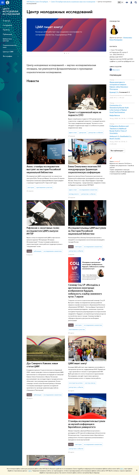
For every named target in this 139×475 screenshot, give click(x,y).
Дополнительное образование (53, 449)
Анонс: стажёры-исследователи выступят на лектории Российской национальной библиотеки (85, 115)
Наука (72, 420)
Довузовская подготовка (56, 433)
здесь (121, 469)
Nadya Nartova (115, 115)
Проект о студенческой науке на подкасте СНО (43, 114)
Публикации (7, 34)
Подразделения (32, 433)
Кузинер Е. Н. (114, 92)
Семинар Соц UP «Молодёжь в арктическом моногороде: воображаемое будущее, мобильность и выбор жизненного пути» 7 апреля (43, 233)
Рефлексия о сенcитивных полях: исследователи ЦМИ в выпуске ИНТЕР (84, 169)
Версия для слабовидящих (35, 459)
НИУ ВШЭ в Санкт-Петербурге (37, 413)
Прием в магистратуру (55, 442)
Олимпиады (52, 436)
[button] (28, 35)
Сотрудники (7, 25)
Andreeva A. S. (114, 136)
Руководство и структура (35, 430)
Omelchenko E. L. (125, 136)
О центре (6, 21)
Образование (54, 420)
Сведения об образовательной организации (32, 425)
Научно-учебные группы (77, 431)
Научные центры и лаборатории (75, 427)
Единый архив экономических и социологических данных (99, 431)
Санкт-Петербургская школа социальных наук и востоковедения (70, 413)
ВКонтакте (116, 70)
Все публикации (118, 151)
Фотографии (7, 56)
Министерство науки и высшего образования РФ (121, 424)
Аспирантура (52, 453)
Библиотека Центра (7, 40)
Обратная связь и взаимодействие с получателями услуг (54, 458)
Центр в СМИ (8, 52)
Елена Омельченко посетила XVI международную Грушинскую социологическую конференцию (43, 169)
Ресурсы (95, 420)
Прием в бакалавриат (55, 439)
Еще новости (36, 395)
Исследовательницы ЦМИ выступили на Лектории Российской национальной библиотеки (87, 227)
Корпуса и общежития (34, 444)
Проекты (6, 30)
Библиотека (95, 423)
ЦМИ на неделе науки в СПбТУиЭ (44, 364)
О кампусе (31, 420)
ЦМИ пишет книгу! (49, 27)
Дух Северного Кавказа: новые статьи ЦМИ (83, 283)
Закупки (29, 447)
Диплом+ (51, 445)
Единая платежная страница (35, 462)
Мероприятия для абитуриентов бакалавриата (57, 424)
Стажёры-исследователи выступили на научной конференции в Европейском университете (86, 349)
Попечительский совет (34, 441)
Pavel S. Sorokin (115, 139)
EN (122, 2)
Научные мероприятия (77, 423)
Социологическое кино (10, 46)
